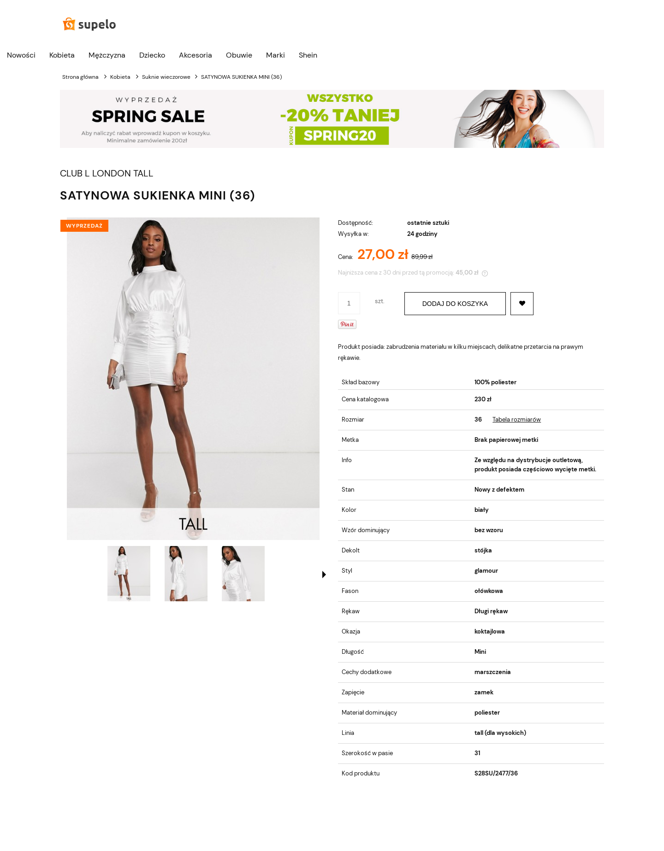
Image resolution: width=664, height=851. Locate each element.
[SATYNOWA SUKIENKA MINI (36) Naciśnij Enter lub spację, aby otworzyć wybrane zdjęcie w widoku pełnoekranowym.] (193, 378)
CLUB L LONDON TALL (107, 173)
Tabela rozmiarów (516, 419)
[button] (324, 574)
